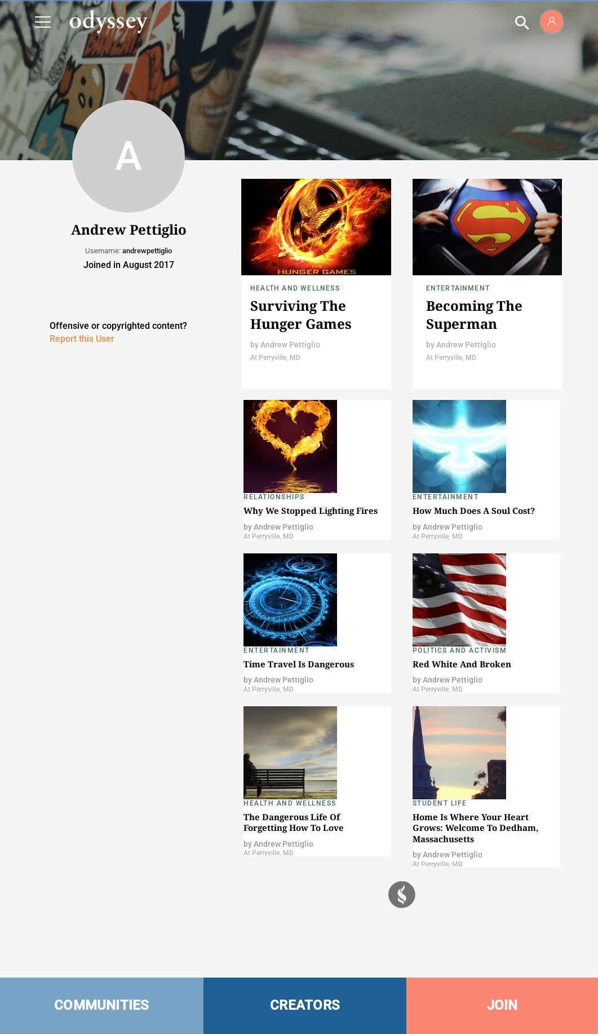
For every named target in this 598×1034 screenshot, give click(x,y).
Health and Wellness (295, 288)
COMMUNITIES (101, 1005)
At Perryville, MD (275, 358)
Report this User (82, 338)
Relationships (274, 497)
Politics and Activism (460, 650)
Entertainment (458, 288)
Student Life (440, 803)
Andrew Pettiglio (290, 344)
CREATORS (305, 1005)
